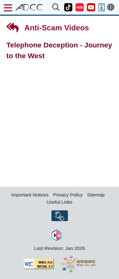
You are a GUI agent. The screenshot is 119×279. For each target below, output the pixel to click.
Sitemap (96, 194)
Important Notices (30, 194)
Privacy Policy (68, 194)
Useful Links (60, 202)
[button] (56, 7)
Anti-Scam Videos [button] (47, 27)
